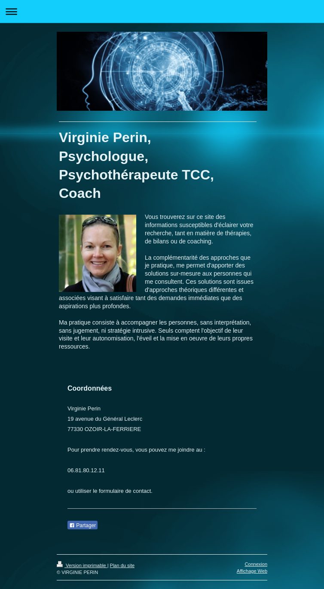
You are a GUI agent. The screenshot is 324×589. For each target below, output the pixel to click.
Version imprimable (82, 565)
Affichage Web (252, 571)
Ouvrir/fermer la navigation (162, 11)
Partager (82, 525)
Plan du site (122, 565)
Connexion (256, 564)
